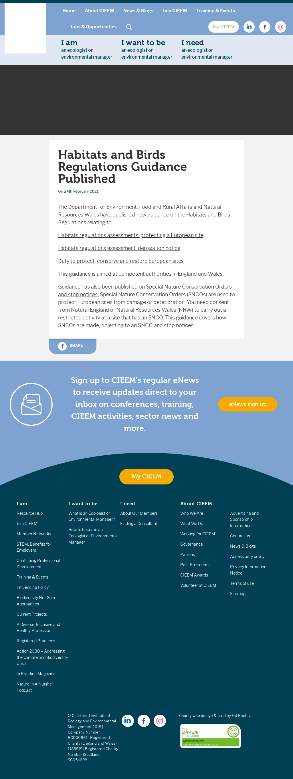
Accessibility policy (247, 556)
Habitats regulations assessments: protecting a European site (130, 235)
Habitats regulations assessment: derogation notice (119, 248)
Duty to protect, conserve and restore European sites (121, 261)
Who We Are (191, 513)
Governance (191, 544)
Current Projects (32, 614)
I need (127, 503)
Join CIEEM (175, 10)
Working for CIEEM (197, 533)
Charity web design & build (202, 716)
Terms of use (242, 583)
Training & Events (215, 10)
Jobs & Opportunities (93, 26)
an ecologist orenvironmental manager (86, 49)
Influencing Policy (33, 587)
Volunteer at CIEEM (198, 585)
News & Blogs (138, 10)
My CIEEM (223, 26)
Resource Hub (30, 513)
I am (22, 503)
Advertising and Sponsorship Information (244, 519)
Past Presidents (194, 564)
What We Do (191, 523)
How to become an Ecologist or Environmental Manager (93, 535)
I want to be (83, 503)
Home (69, 10)
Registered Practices (36, 640)
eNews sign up (247, 404)
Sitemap (238, 593)
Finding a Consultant (138, 523)
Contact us (240, 535)
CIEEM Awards (194, 575)
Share (70, 346)
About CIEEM (99, 10)
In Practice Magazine (36, 673)
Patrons (187, 554)
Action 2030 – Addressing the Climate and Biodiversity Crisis (42, 657)
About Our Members (139, 513)
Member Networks (34, 533)
